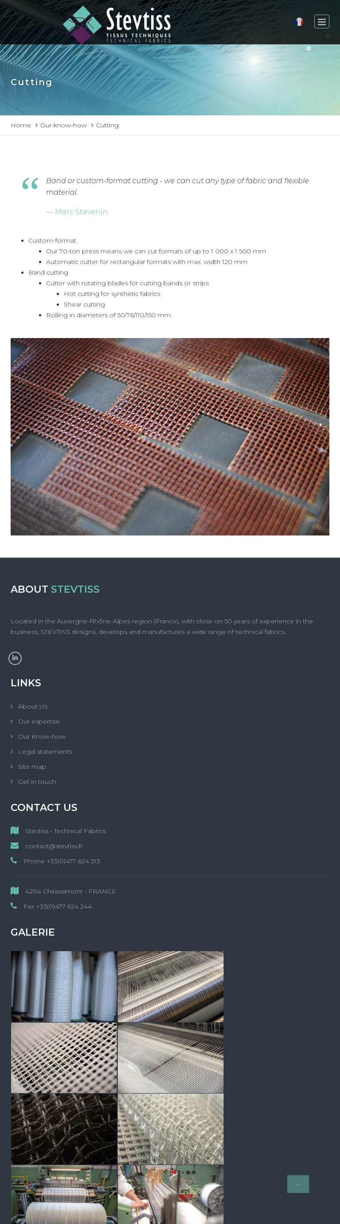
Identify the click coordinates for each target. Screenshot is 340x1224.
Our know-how (63, 125)
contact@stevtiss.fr (47, 846)
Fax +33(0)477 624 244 (51, 906)
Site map (31, 767)
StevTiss (132, 1210)
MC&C (251, 1210)
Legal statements (44, 752)
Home (21, 125)
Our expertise (38, 721)
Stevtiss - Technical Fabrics (58, 830)
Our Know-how (41, 736)
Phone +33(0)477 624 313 (55, 861)
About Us (31, 706)
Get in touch (36, 782)
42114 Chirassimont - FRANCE (63, 891)
